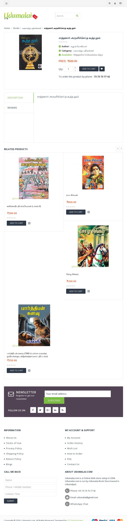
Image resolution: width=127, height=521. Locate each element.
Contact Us (72, 457)
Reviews (12, 107)
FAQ (68, 452)
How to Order (74, 447)
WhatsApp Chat (79, 497)
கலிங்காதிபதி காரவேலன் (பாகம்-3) (24, 206)
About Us (10, 431)
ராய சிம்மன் (72, 195)
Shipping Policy (14, 447)
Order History (74, 436)
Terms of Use (12, 436)
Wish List (71, 441)
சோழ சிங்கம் (72, 274)
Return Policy (12, 452)
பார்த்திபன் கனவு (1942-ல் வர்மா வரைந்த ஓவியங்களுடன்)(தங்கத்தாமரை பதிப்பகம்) (27, 355)
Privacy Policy (13, 441)
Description (15, 97)
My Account (72, 431)
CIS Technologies (75, 514)
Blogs (8, 457)
